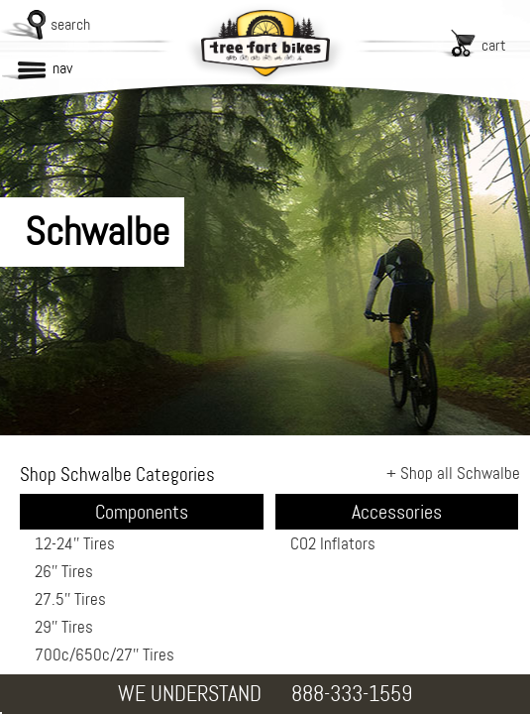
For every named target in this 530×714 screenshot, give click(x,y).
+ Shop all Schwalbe (453, 473)
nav (62, 68)
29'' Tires (64, 627)
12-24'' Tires (75, 543)
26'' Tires (64, 571)
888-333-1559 (351, 693)
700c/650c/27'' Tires (104, 654)
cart (493, 45)
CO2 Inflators (332, 543)
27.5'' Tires (70, 599)
